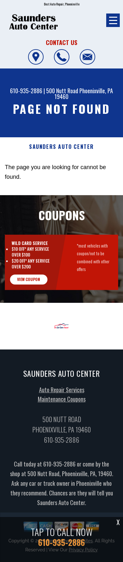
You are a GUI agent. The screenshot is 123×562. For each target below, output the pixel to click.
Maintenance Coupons (62, 412)
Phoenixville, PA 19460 (84, 93)
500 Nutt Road (62, 90)
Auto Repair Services (61, 403)
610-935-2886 (26, 90)
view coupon (28, 292)
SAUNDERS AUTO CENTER (61, 147)
